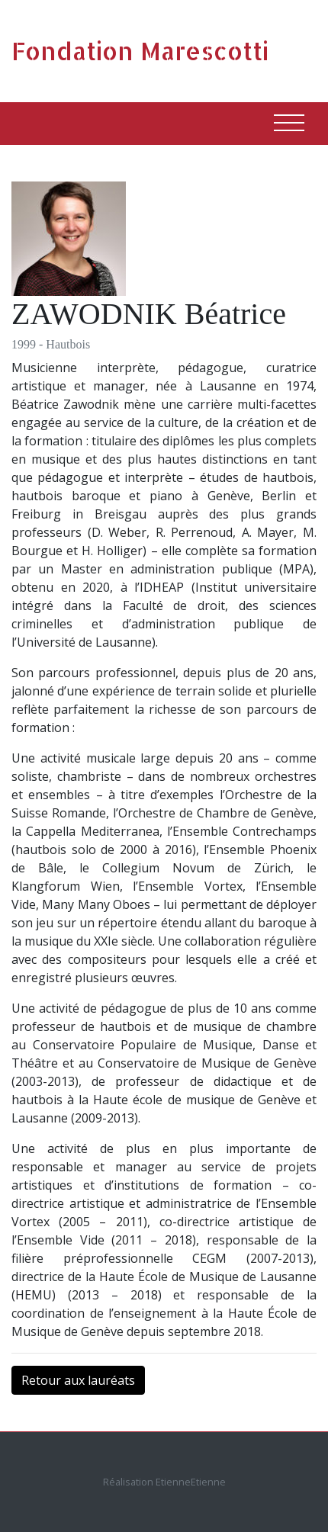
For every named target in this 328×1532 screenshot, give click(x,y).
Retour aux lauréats (78, 1380)
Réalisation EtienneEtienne (164, 1482)
